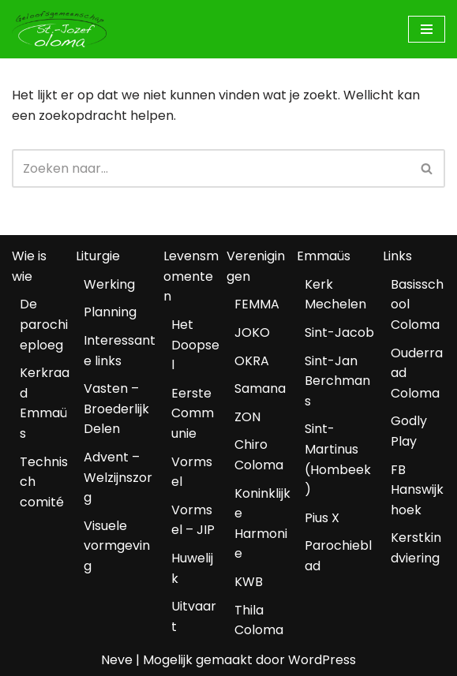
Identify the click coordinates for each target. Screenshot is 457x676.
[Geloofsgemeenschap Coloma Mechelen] (59, 29)
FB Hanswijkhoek (417, 490)
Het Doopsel (195, 345)
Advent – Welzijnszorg (118, 477)
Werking (109, 284)
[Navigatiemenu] (426, 29)
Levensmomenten (191, 276)
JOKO (252, 332)
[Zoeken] (211, 168)
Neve (117, 660)
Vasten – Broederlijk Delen (116, 408)
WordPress (322, 660)
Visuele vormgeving (117, 546)
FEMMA (256, 304)
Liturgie (98, 256)
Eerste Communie (192, 413)
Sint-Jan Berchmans (337, 381)
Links (397, 256)
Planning (110, 312)
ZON (247, 417)
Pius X (322, 518)
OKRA (251, 361)
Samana (260, 388)
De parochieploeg (44, 324)
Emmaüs (323, 256)
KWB (248, 582)
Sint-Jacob (339, 332)
